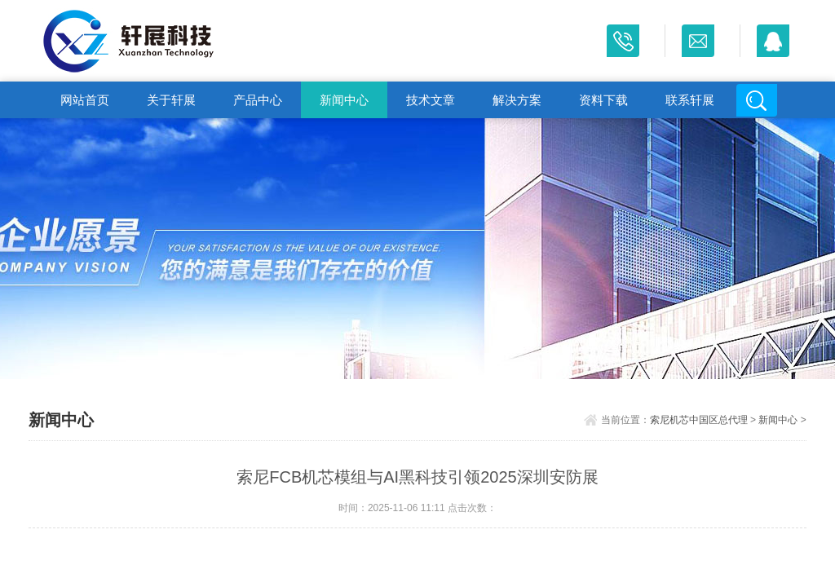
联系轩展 (689, 100)
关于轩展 (171, 100)
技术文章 (430, 100)
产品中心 (257, 100)
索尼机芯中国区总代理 (699, 420)
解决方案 (517, 100)
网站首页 (84, 100)
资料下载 (603, 100)
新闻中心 (344, 100)
